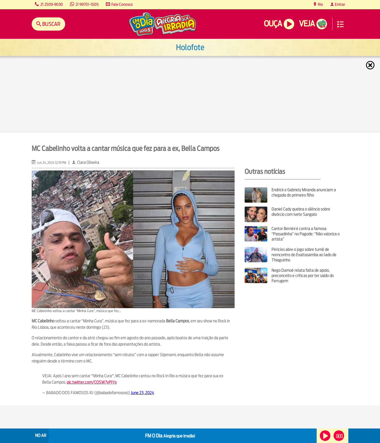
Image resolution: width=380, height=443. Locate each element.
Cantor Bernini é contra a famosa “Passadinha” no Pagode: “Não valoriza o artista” (306, 234)
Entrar (339, 4)
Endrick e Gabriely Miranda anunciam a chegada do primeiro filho (304, 192)
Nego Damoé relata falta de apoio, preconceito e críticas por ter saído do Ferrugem (303, 275)
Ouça (273, 23)
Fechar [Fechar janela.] (370, 65)
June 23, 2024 (142, 392)
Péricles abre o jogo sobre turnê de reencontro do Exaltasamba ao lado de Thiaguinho (304, 255)
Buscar (50, 24)
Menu (340, 24)
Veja (307, 23)
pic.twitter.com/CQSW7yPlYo (92, 382)
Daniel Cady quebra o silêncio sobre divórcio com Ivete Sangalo (301, 212)
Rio (320, 4)
